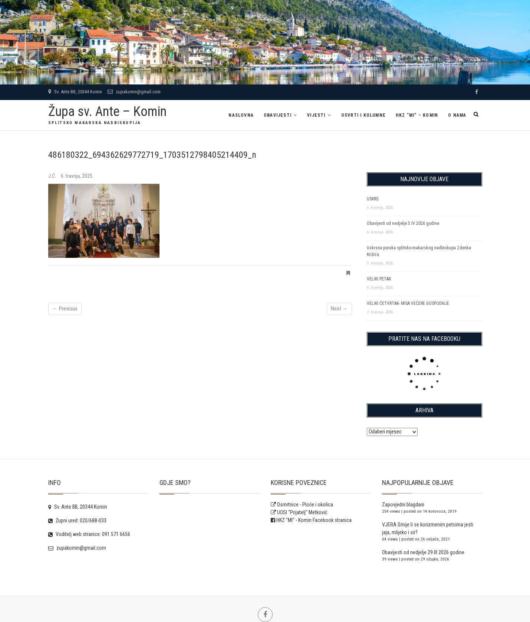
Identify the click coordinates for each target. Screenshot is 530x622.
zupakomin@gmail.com (134, 91)
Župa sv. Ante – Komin (107, 111)
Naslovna (241, 115)
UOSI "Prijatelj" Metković (299, 512)
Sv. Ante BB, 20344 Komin (75, 91)
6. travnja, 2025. (77, 176)
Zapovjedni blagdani (403, 505)
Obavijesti (278, 115)
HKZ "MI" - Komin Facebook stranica (314, 520)
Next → (339, 308)
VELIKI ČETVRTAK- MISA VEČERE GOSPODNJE (408, 303)
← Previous (65, 308)
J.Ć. (52, 176)
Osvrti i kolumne (363, 115)
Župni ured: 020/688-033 (77, 520)
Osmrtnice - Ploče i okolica (302, 505)
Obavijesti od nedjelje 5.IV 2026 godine (403, 223)
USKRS (372, 199)
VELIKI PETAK (379, 279)
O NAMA (457, 115)
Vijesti (316, 115)
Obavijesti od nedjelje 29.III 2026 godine (423, 552)
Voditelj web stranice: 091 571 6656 (89, 534)
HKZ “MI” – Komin (417, 115)
